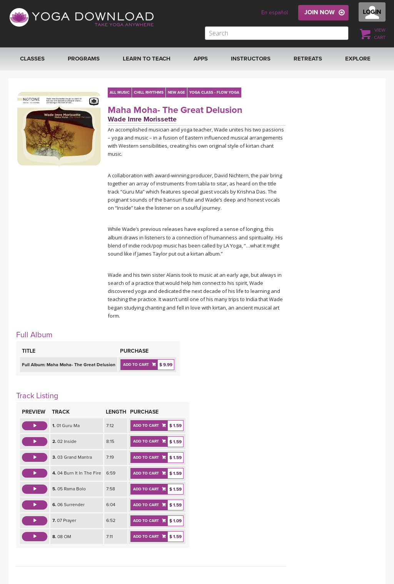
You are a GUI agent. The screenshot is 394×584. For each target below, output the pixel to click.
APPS (201, 58)
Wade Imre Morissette (142, 119)
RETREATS (308, 58)
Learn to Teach (146, 58)
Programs (84, 58)
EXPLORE (358, 58)
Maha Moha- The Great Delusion (175, 110)
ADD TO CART (136, 364)
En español (274, 12)
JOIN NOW (319, 12)
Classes (32, 58)
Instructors (250, 58)
